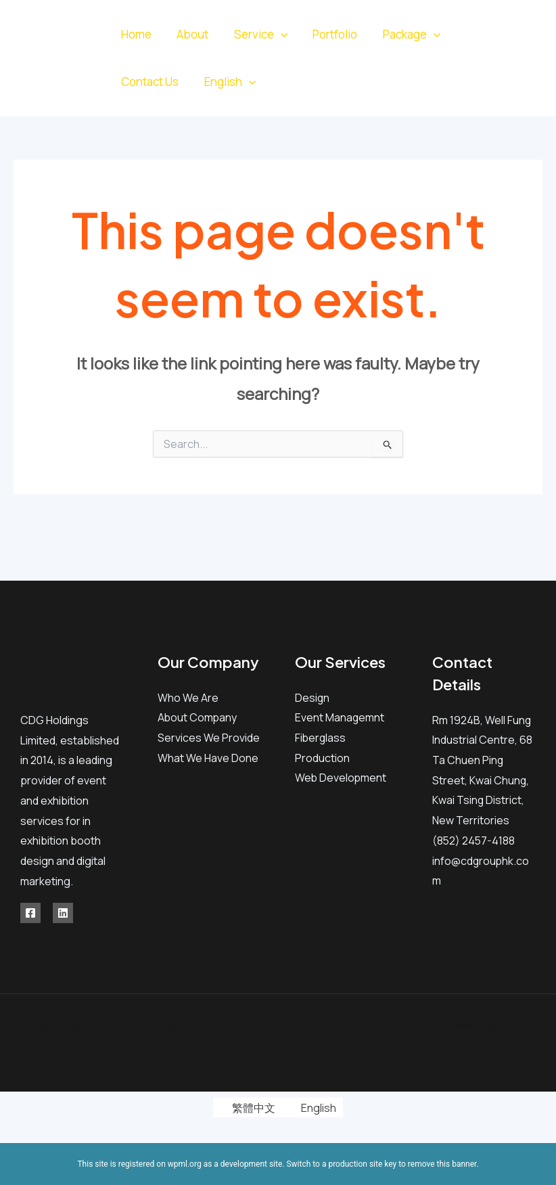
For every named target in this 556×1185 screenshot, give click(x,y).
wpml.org (185, 1164)
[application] (274, 34)
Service (254, 34)
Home (135, 34)
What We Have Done (208, 758)
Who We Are (188, 697)
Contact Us (148, 81)
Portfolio (326, 34)
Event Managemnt (340, 717)
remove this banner (442, 1164)
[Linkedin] (525, 69)
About (189, 34)
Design (312, 697)
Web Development (341, 777)
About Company (198, 717)
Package (401, 34)
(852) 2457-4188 (474, 840)
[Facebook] (515, 48)
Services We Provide (209, 737)
